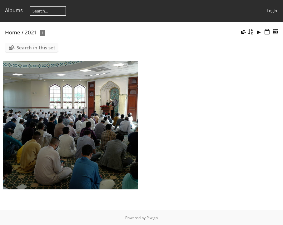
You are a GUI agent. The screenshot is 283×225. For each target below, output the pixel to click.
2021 (31, 32)
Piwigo (152, 217)
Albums (14, 10)
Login (272, 10)
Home (12, 32)
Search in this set (36, 47)
